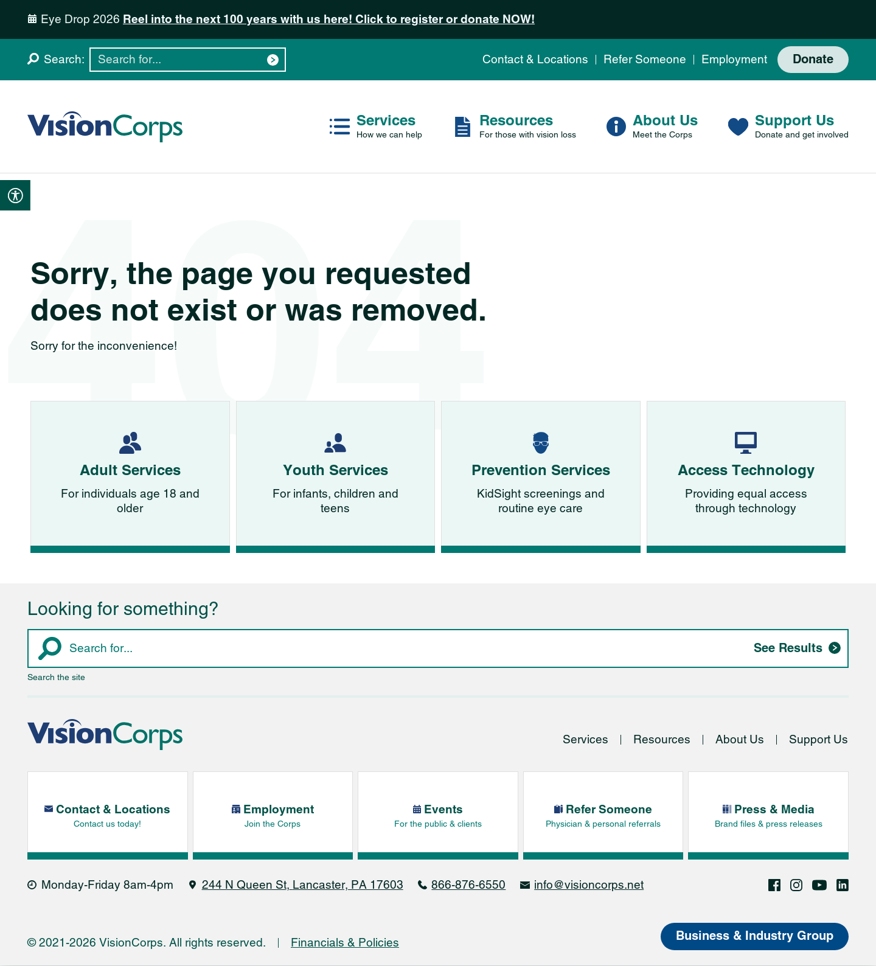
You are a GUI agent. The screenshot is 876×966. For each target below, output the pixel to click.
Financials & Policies (345, 943)
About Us (739, 740)
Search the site (56, 678)
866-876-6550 (468, 885)
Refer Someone (644, 59)
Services (585, 740)
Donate (813, 60)
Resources (661, 740)
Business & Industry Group (754, 937)
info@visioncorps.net (589, 885)
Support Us (818, 740)
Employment (734, 59)
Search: (64, 59)
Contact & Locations (535, 59)
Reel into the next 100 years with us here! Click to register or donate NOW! (329, 19)
